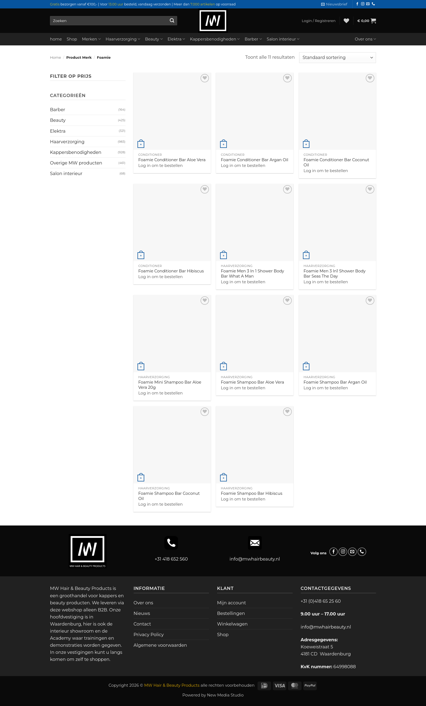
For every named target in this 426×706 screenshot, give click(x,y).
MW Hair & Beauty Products (172, 685)
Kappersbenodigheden (215, 39)
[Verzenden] (172, 20)
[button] (334, 4)
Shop (72, 39)
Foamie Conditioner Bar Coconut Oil (336, 162)
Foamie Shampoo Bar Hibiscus (251, 493)
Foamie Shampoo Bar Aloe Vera (252, 382)
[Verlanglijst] (346, 21)
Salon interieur (283, 39)
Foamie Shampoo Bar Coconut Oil (169, 496)
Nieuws (142, 613)
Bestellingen (231, 613)
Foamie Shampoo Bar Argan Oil (335, 382)
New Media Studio (225, 695)
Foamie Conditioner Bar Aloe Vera (172, 159)
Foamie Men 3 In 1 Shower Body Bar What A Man (252, 274)
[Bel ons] (373, 4)
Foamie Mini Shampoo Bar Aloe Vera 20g (169, 385)
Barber (253, 39)
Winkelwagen (232, 624)
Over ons (365, 39)
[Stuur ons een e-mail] (367, 4)
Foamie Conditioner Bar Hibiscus (171, 271)
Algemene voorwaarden (160, 645)
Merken (91, 39)
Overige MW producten (76, 163)
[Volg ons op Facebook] (357, 4)
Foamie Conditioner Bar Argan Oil (254, 159)
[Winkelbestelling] (337, 57)
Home (55, 57)
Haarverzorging (123, 39)
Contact (142, 624)
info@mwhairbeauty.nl (255, 559)
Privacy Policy (149, 634)
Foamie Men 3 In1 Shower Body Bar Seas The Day (334, 274)
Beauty (154, 39)
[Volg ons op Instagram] (362, 4)
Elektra (176, 39)
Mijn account (231, 602)
